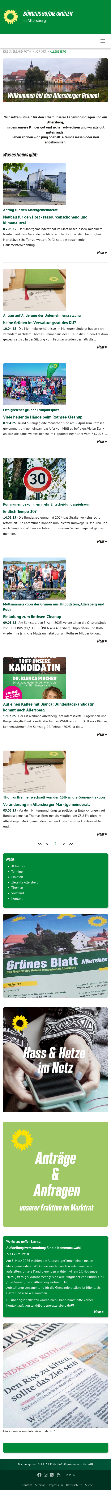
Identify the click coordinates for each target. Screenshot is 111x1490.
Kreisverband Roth (17, 51)
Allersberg (58, 51)
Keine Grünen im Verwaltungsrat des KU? (39, 322)
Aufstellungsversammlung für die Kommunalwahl (43, 1247)
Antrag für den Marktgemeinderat (30, 209)
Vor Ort (41, 51)
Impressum (56, 1485)
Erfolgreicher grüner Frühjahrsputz (31, 409)
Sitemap (40, 1485)
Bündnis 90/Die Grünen (48, 14)
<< (40, 843)
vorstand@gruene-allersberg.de (48, 1305)
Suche (89, 1485)
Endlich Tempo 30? (20, 511)
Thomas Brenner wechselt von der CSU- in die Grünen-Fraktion (54, 797)
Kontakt (27, 1485)
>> (71, 843)
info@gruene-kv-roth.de (74, 1464)
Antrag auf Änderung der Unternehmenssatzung (42, 315)
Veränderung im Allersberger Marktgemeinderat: (46, 804)
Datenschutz (74, 1485)
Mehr (100, 252)
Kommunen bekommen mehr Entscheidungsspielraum (46, 504)
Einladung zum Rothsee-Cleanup (32, 616)
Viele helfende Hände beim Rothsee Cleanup (42, 417)
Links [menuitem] (67, 1475)
